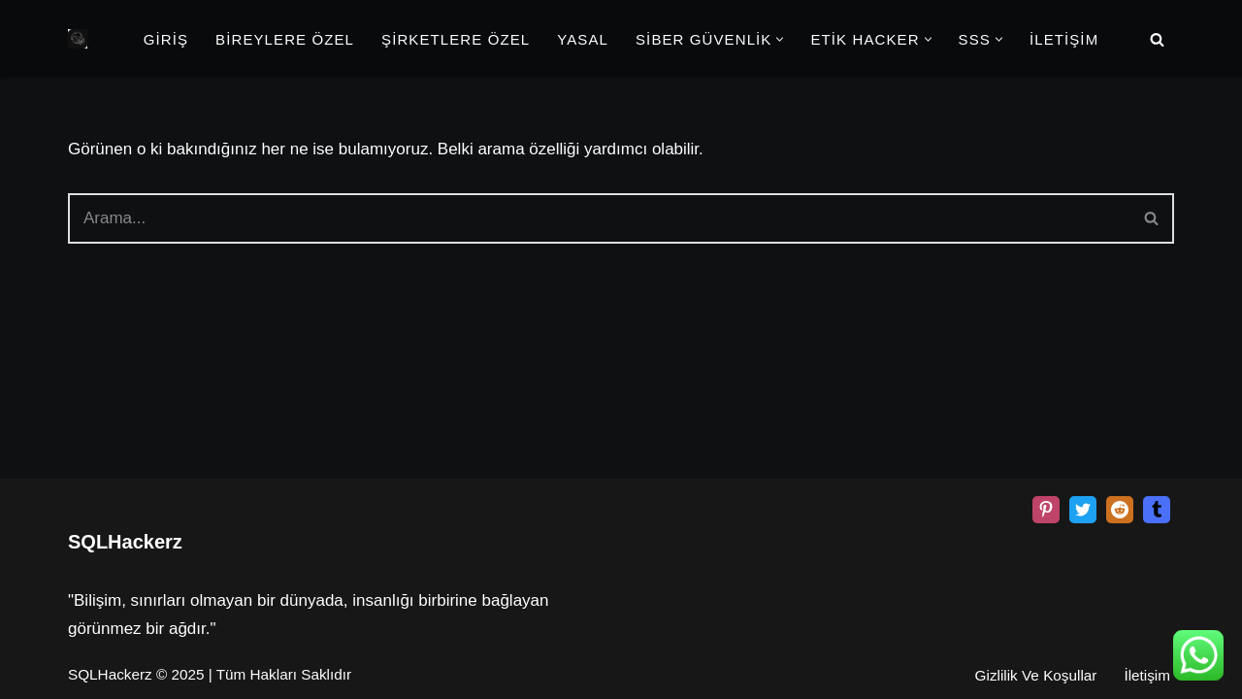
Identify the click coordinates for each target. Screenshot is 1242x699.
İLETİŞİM (1064, 39)
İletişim (1147, 675)
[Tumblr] (1156, 509)
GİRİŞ (166, 39)
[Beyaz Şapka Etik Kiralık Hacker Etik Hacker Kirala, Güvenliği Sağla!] (77, 39)
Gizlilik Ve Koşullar (1036, 675)
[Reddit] (1119, 509)
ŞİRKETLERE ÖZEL (455, 39)
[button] (779, 39)
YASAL (582, 39)
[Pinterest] (1046, 509)
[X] (1082, 509)
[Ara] (1157, 39)
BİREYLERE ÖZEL (284, 39)
